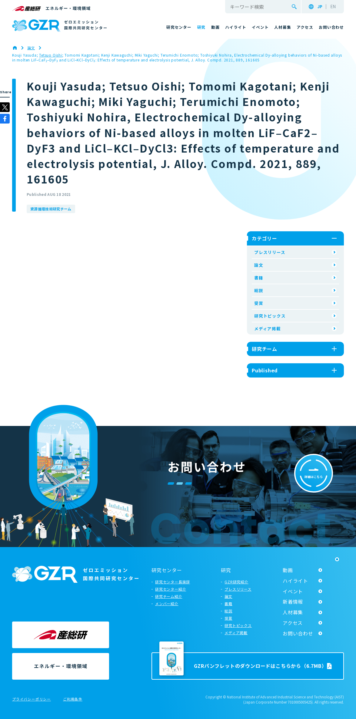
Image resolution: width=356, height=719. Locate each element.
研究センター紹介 (170, 589)
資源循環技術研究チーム (51, 208)
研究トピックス (270, 316)
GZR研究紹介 (236, 581)
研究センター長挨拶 (172, 581)
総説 (258, 290)
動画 (288, 570)
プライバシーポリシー (31, 699)
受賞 (258, 303)
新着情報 (293, 601)
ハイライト (295, 580)
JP (319, 6)
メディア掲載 (267, 328)
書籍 (258, 278)
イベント (293, 591)
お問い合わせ (298, 633)
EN (333, 6)
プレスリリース (269, 252)
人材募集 (293, 612)
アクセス (293, 622)
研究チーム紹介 (168, 596)
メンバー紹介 (166, 603)
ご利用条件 (72, 699)
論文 (258, 265)
